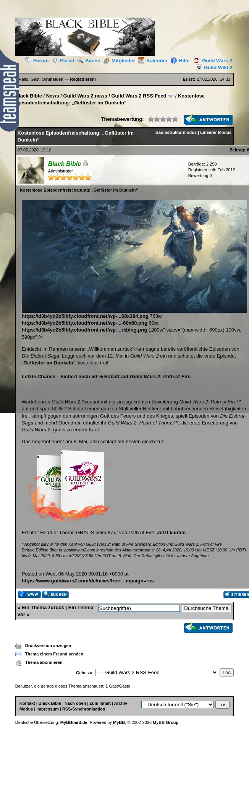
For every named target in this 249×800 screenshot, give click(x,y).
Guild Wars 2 (211, 60)
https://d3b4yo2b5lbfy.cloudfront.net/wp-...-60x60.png (84, 323)
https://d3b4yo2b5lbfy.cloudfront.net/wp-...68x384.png (134, 313)
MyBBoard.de (73, 722)
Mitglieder (119, 60)
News (52, 96)
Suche (88, 60)
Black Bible (28, 96)
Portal (63, 60)
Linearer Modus (215, 132)
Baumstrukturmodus (176, 132)
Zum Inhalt (100, 703)
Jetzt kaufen (171, 532)
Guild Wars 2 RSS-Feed (139, 96)
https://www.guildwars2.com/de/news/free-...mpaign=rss (88, 581)
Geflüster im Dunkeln (48, 363)
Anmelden (53, 79)
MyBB (119, 722)
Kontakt (27, 703)
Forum (37, 60)
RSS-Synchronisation (83, 709)
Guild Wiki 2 (212, 67)
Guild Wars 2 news (85, 96)
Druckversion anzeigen (48, 645)
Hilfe (180, 60)
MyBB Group (165, 722)
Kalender (153, 60)
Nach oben (75, 703)
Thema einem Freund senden (54, 654)
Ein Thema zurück (43, 607)
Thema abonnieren (44, 662)
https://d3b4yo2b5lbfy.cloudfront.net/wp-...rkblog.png (84, 330)
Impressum (47, 709)
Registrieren (82, 79)
